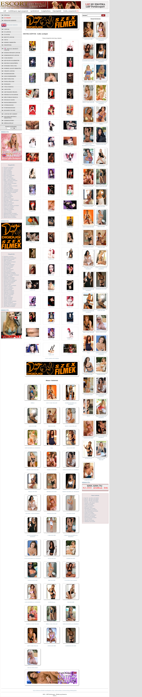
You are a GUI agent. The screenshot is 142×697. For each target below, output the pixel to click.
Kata (52, 448)
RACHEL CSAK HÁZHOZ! (33, 513)
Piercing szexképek (8, 267)
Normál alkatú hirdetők (12, 68)
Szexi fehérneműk (10, 76)
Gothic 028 (32, 195)
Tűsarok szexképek (8, 302)
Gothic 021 (70, 146)
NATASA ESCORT (51, 513)
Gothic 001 (32, 51)
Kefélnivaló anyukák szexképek (11, 205)
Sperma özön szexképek (9, 281)
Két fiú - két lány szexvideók (91, 500)
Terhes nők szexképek (8, 293)
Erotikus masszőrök (11, 63)
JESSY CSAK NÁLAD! (71, 426)
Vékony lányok (9, 71)
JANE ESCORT (32, 426)
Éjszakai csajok (9, 99)
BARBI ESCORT (71, 558)
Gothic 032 (51, 211)
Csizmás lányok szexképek (9, 183)
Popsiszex (7, 84)
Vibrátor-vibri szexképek (9, 305)
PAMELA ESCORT (52, 469)
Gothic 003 (70, 51)
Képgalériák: (11, 165)
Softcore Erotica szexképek (10, 280)
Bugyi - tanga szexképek (9, 179)
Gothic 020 (51, 147)
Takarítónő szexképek (8, 290)
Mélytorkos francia (11, 97)
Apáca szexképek (7, 171)
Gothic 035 (51, 227)
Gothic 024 (70, 162)
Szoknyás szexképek (8, 288)
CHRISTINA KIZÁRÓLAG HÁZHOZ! (71, 536)
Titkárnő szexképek (8, 297)
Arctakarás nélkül (10, 92)
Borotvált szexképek (8, 178)
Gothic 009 (70, 83)
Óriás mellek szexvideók (90, 515)
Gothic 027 (70, 179)
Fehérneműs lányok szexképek (10, 189)
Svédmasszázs (9, 105)
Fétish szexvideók (88, 504)
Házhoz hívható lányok (12, 52)
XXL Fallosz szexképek (9, 306)
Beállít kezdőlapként (46, 690)
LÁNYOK (6, 29)
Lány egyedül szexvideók (90, 509)
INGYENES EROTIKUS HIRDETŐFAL (10, 117)
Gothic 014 (51, 115)
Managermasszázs (10, 102)
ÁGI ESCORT (70, 602)
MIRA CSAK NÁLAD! (51, 624)
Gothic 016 (32, 130)
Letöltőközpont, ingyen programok (18, 11)
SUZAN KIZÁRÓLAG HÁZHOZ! (32, 536)
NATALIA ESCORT (32, 580)
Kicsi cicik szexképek (8, 206)
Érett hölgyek (9, 79)
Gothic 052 (32, 322)
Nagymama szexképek (8, 259)
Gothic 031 (32, 211)
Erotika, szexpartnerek (69, 11)
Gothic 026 (51, 179)
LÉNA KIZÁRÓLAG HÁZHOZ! (71, 469)
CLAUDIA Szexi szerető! (71, 580)
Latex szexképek (7, 210)
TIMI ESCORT (51, 426)
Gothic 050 (51, 307)
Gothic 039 (70, 243)
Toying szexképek (7, 299)
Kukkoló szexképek (8, 208)
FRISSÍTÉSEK (7, 45)
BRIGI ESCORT (88, 82)
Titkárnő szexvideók (89, 520)
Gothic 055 (32, 337)
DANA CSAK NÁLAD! (32, 469)
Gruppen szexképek (8, 196)
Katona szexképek (7, 204)
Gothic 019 (32, 147)
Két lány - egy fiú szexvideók (91, 501)
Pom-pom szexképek (8, 269)
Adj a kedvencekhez (57, 690)
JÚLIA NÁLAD (52, 558)
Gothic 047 (51, 291)
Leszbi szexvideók (88, 512)
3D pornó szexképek (8, 167)
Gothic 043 (32, 275)
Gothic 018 (70, 130)
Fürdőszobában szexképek (9, 192)
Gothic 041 (51, 259)
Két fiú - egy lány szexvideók (91, 499)
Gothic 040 (32, 259)
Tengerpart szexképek (8, 292)
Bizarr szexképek (7, 176)
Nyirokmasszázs (9, 107)
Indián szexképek (7, 201)
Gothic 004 (32, 67)
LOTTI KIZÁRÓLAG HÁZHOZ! (32, 558)
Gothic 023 (51, 163)
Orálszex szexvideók (89, 513)
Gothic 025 (32, 179)
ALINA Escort (51, 602)
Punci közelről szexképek (9, 273)
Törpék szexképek (7, 298)
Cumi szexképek (7, 184)
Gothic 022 (32, 162)
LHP (4, 11)
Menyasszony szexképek (9, 216)
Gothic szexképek (7, 195)
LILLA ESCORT (71, 448)
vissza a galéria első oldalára (52, 358)
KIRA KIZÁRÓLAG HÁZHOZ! (71, 624)
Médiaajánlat (73, 690)
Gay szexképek (7, 193)
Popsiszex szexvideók (89, 516)
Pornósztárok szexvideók (90, 517)
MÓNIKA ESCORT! (52, 491)
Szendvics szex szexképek (9, 285)
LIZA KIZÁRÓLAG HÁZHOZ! (32, 602)
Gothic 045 (70, 275)
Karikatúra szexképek (8, 202)
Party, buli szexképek (8, 265)
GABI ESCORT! (88, 480)
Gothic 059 (51, 354)
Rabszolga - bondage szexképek (11, 275)
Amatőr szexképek (7, 168)
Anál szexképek (7, 170)
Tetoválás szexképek (8, 294)
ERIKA (33, 403)
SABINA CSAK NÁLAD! (32, 624)
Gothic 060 (70, 353)
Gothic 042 (70, 259)
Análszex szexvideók (89, 503)
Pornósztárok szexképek (9, 272)
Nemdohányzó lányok (11, 55)
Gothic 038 (51, 243)
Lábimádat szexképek (8, 209)
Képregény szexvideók (89, 508)
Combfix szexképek (8, 181)
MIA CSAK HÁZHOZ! (101, 82)
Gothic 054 (70, 322)
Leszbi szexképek (7, 212)
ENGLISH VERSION (12, 25)
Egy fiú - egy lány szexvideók (91, 498)
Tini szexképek (7, 296)
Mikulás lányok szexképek (9, 217)
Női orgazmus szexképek (9, 261)
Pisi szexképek (7, 268)
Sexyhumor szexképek (8, 278)
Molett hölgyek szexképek (9, 258)
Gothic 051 (70, 307)
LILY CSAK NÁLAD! (51, 403)
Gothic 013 (32, 115)
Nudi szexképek (7, 263)
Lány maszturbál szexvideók (91, 511)
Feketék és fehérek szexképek (10, 191)
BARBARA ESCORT (71, 645)
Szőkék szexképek (7, 286)
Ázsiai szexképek (7, 172)
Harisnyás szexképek (8, 199)
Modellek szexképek (8, 256)
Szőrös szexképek (7, 289)
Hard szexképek (7, 197)
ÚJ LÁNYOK (7, 32)
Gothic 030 (70, 195)
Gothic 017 (51, 131)
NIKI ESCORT (51, 580)
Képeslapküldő (57, 11)
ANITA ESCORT (52, 645)
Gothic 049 (32, 307)
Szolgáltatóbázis (45, 11)
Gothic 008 (51, 82)
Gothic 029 (51, 195)
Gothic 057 (70, 338)
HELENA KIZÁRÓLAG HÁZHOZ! (101, 436)
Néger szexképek (7, 260)
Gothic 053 (51, 322)
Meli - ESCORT (88, 124)
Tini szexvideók (88, 519)
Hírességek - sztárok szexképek (11, 200)
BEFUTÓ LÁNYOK (9, 37)
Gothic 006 (70, 67)
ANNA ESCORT (88, 374)
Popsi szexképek (7, 271)
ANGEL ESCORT (32, 491)
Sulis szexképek (7, 284)
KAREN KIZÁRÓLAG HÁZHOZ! (71, 403)
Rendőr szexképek (7, 276)
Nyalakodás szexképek (9, 264)
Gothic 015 (70, 115)
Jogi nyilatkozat (37, 690)
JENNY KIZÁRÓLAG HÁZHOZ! (70, 491)
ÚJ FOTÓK (7, 34)
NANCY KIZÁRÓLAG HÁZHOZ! (101, 268)
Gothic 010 (32, 98)
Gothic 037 (32, 242)
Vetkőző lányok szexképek (9, 303)
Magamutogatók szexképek (10, 213)
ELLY (88, 416)
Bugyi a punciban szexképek (10, 180)
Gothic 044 (51, 275)
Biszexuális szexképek (8, 175)
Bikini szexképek (7, 174)
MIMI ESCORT (101, 206)
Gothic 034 (32, 226)
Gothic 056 (51, 338)
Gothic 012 (70, 99)
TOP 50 (6, 39)
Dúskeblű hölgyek (10, 65)
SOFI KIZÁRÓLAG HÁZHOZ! (32, 448)
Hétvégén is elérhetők (11, 60)
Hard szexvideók (88, 507)
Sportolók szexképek (8, 282)
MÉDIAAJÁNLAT (8, 123)
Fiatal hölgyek (9, 81)
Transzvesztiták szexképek (9, 301)
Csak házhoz (8, 58)
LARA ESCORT (52, 535)
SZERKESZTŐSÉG (9, 120)
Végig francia (8, 86)
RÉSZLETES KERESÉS (10, 20)
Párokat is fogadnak (11, 94)
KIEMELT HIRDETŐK (10, 42)
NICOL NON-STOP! (33, 667)
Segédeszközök (9, 73)
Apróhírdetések (34, 11)
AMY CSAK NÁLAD (32, 645)
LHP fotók (7, 89)
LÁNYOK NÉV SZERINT (10, 114)
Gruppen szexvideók (89, 505)
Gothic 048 (70, 291)
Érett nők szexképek (8, 188)
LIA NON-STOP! (71, 513)
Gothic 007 (32, 83)
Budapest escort (9, 110)
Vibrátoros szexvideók (89, 521)
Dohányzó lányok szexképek (10, 185)
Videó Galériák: (95, 495)
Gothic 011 (51, 99)
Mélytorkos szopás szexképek (10, 214)
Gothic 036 (70, 227)
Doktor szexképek (7, 187)
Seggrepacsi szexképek (9, 277)
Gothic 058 (32, 353)
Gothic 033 (70, 210)
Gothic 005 (51, 67)
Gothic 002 (51, 51)
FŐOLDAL (7, 15)
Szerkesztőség (66, 690)
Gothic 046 (32, 290)
